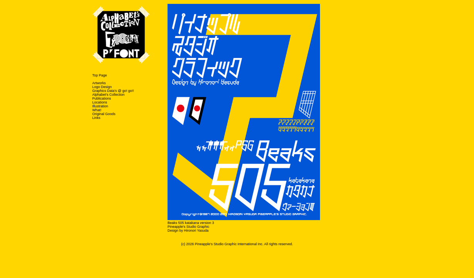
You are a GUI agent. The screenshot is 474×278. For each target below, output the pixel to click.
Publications (101, 98)
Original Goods (103, 114)
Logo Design (102, 87)
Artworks (99, 83)
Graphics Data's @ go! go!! (113, 91)
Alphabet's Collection (108, 95)
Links (96, 118)
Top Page (99, 75)
